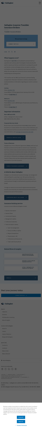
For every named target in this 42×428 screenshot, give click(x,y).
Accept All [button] (21, 417)
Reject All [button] (21, 421)
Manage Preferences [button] (22, 425)
